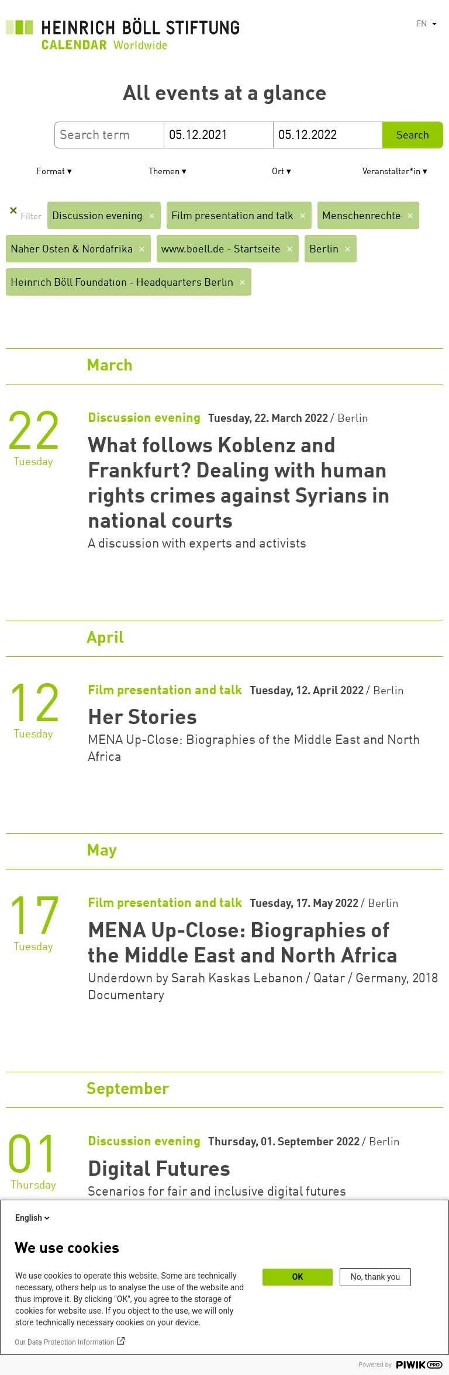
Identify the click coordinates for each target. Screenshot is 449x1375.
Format (50, 172)
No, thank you (375, 1277)
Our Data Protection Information (64, 1342)
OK (297, 1277)
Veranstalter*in (391, 172)
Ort (278, 172)
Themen (163, 172)
